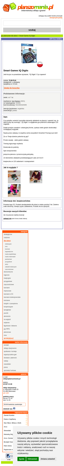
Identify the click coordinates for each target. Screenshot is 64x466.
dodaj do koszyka (11, 88)
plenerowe (7, 332)
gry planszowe (6, 36)
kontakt (6, 345)
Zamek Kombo (9, 415)
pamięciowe (8, 259)
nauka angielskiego (10, 254)
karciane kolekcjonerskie (12, 297)
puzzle (6, 313)
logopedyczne (9, 251)
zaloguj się (42, 16)
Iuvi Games (16, 101)
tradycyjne (7, 278)
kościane (7, 300)
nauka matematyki (10, 256)
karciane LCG (8, 294)
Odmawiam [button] (32, 459)
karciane (7, 249)
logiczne (6, 275)
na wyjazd (7, 319)
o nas (8, 459)
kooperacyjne (8, 307)
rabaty (6, 361)
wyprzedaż (8, 338)
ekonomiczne (8, 272)
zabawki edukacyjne (11, 267)
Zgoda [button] (21, 459)
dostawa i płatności (10, 358)
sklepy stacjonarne (10, 348)
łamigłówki (7, 310)
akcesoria (7, 316)
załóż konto (52, 16)
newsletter (7, 364)
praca (6, 367)
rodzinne (7, 237)
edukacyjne (8, 244)
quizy (6, 264)
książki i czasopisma (11, 303)
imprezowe (7, 291)
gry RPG (7, 329)
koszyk (59, 16)
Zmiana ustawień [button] (48, 459)
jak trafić (6, 393)
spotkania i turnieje (10, 351)
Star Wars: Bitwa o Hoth (12, 423)
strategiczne (8, 234)
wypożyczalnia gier (10, 354)
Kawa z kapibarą (10, 419)
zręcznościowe (9, 269)
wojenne (7, 322)
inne (6, 246)
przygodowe (8, 261)
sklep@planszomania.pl (11, 379)
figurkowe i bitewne (10, 326)
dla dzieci (14, 36)
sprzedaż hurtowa (10, 370)
